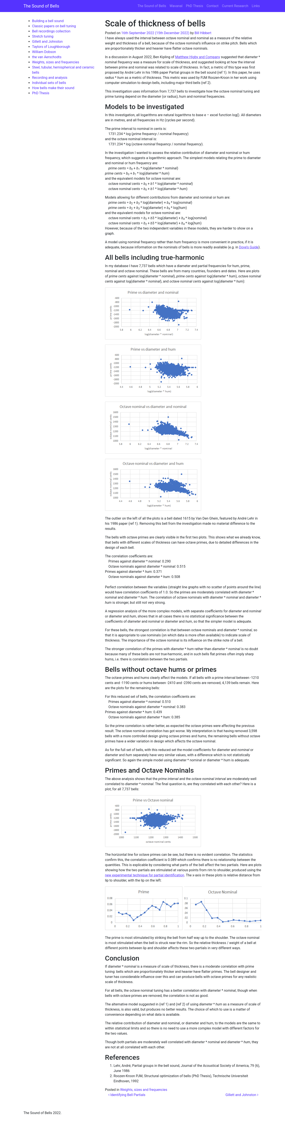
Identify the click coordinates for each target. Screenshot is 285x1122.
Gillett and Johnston (47, 42)
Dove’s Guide (249, 247)
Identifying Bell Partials (126, 1095)
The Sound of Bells (41, 6)
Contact (213, 6)
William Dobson (44, 52)
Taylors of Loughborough (51, 47)
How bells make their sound (53, 88)
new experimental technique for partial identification (144, 875)
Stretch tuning (42, 36)
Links (256, 6)
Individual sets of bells (49, 83)
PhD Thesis (194, 6)
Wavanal (176, 6)
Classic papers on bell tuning (54, 26)
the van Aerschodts (47, 57)
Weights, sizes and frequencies (55, 62)
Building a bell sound (48, 21)
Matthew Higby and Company (197, 57)
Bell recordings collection (51, 31)
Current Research (235, 6)
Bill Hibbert (203, 33)
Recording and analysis (49, 78)
